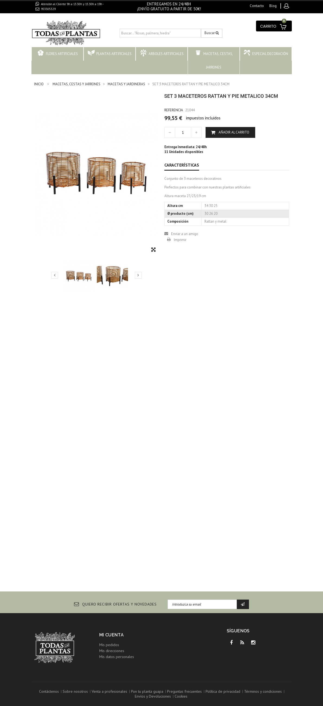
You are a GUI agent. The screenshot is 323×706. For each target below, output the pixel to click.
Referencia (173, 110)
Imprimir (180, 239)
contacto (257, 6)
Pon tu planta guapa (147, 691)
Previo (54, 275)
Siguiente (138, 275)
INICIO (39, 84)
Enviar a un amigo (184, 234)
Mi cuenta (111, 634)
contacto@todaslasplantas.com (66, 15)
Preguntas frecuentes (184, 691)
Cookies (181, 696)
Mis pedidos (109, 644)
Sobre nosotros (75, 691)
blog (273, 6)
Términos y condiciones (263, 691)
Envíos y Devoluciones (153, 696)
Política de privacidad (223, 691)
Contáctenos (49, 691)
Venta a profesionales (109, 691)
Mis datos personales (116, 656)
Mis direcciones (111, 650)
